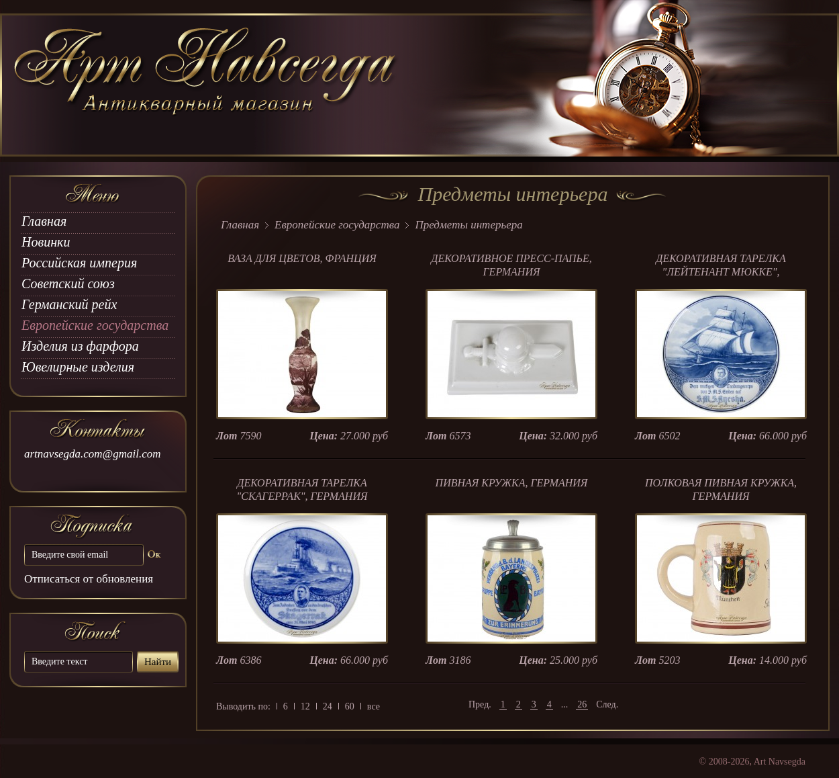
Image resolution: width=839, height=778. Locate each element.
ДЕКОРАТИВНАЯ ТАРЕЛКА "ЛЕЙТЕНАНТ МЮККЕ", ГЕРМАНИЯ (720, 272)
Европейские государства (94, 325)
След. (607, 704)
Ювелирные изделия (77, 366)
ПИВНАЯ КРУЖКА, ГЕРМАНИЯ (512, 482)
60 (349, 706)
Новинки (45, 241)
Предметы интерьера (468, 224)
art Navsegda (206, 85)
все (373, 706)
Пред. (479, 704)
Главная (43, 221)
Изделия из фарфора (80, 346)
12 (305, 706)
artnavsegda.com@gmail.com (92, 453)
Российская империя (79, 262)
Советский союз (68, 283)
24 (327, 706)
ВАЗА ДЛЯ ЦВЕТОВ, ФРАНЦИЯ (302, 258)
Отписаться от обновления (88, 578)
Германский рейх (69, 304)
